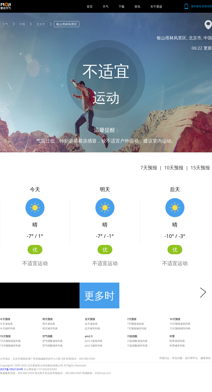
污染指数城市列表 (137, 345)
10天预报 (173, 167)
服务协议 (206, 358)
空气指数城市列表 (52, 345)
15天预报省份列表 (10, 341)
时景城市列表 (177, 345)
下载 (121, 6)
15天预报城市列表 (10, 345)
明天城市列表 (50, 328)
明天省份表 (48, 324)
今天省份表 (6, 324)
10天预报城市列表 (180, 328)
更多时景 (99, 298)
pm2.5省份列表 (93, 341)
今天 (35, 189)
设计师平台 (191, 358)
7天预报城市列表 (136, 328)
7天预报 (148, 167)
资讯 (137, 6)
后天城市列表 (92, 328)
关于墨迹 (156, 6)
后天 (175, 189)
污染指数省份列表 (137, 341)
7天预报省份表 (135, 324)
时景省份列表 (177, 341)
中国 (22, 24)
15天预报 (200, 167)
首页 (90, 6)
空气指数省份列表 (52, 341)
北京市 (40, 24)
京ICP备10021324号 (11, 369)
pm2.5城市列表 (93, 345)
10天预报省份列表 (180, 324)
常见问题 (177, 358)
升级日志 (164, 358)
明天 (105, 189)
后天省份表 (91, 324)
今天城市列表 (7, 328)
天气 (106, 6)
